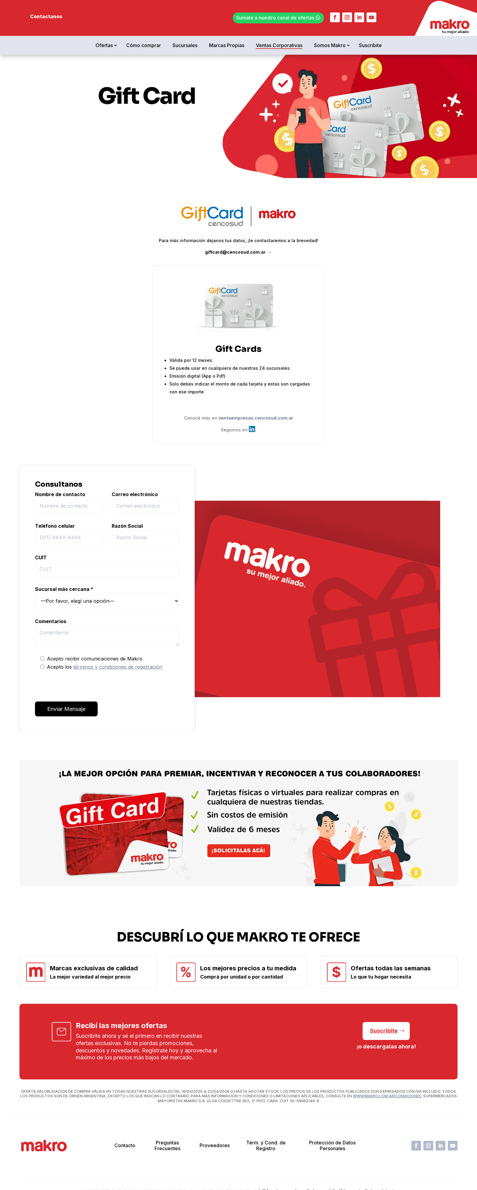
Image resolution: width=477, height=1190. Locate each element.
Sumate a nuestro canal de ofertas (275, 18)
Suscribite (370, 45)
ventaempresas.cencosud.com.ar (255, 417)
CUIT (107, 565)
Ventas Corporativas (279, 45)
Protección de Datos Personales (332, 1145)
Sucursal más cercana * (107, 597)
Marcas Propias (226, 45)
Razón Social (145, 534)
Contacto (124, 1145)
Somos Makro (330, 45)
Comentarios (107, 632)
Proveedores (215, 1145)
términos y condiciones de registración (117, 667)
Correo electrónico (145, 502)
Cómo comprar (143, 45)
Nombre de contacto (69, 502)
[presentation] (81, 686)
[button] (240, 900)
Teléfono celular (69, 534)
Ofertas (104, 45)
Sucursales (184, 45)
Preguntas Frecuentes (167, 1145)
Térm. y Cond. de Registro (266, 1145)
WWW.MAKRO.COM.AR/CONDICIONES (387, 1096)
